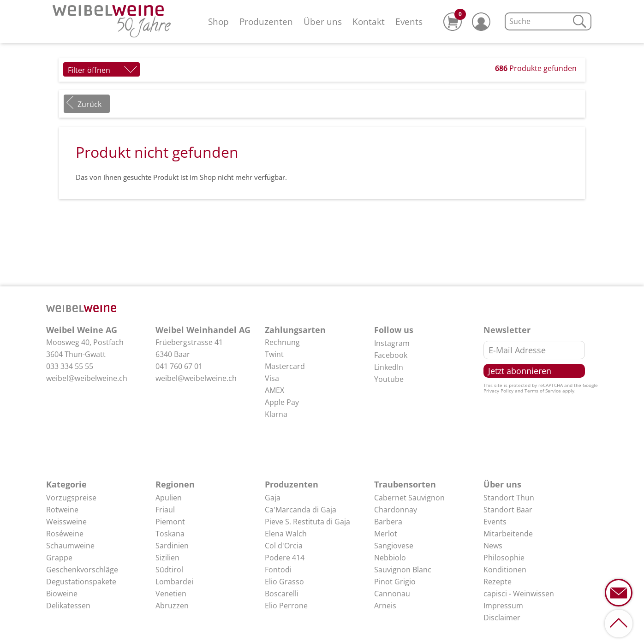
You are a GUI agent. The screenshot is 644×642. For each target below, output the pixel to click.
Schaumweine (70, 546)
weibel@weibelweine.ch (86, 378)
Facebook (390, 355)
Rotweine (62, 510)
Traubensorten (405, 484)
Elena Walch (286, 534)
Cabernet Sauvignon (409, 498)
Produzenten (266, 21)
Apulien (168, 498)
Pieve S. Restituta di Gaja (307, 522)
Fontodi (278, 570)
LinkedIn (388, 367)
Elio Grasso (284, 582)
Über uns (323, 21)
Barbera (388, 522)
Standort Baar (507, 510)
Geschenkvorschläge (82, 570)
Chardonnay (395, 510)
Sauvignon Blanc (402, 570)
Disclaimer (501, 617)
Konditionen (504, 570)
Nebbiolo (390, 558)
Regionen (175, 484)
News (492, 546)
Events (409, 21)
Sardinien (172, 546)
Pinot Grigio (395, 582)
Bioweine (62, 593)
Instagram (392, 343)
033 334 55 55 (69, 366)
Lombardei (174, 582)
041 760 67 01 (179, 366)
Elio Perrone (286, 605)
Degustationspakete (81, 582)
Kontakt (368, 21)
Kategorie (66, 484)
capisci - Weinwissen (518, 593)
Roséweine (64, 534)
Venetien (170, 593)
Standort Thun (508, 498)
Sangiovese (393, 546)
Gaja (272, 498)
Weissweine (66, 522)
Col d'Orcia (284, 546)
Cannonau (392, 593)
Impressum (503, 605)
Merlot (385, 534)
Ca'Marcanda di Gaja (300, 510)
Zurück (89, 104)
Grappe (59, 558)
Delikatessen (68, 605)
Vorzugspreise (71, 498)
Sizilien (167, 558)
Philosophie (504, 558)
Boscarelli (281, 593)
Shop (218, 21)
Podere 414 (284, 558)
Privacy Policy (498, 390)
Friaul (165, 510)
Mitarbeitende (508, 534)
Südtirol (169, 570)
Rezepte (497, 582)
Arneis (385, 605)
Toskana (170, 534)
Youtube (389, 379)
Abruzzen (172, 605)
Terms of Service (543, 390)
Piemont (170, 522)
